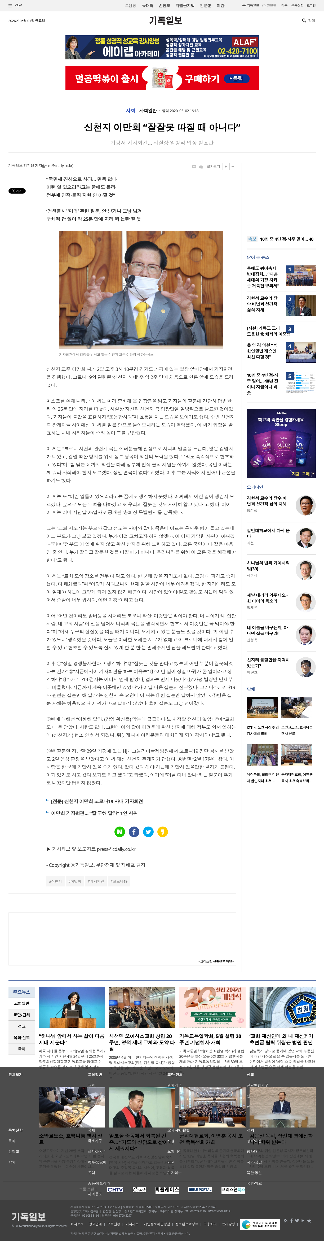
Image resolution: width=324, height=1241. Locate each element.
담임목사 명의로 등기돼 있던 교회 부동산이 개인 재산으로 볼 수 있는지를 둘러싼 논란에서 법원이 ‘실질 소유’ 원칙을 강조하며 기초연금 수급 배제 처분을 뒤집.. (282, 1058)
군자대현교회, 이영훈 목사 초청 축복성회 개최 (211, 1139)
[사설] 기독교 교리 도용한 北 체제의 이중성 (269, 331)
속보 (252, 239)
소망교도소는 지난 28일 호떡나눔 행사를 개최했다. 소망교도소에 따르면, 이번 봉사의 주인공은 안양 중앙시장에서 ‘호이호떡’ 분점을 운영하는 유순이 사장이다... (71, 1158)
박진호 (252, 672)
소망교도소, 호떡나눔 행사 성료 (70, 1139)
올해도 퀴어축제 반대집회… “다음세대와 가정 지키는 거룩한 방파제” (263, 277)
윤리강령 (228, 1224)
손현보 (164, 5)
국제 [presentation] (21, 1049)
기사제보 (132, 1224)
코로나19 (120, 881)
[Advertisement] (281, 196)
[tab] (21, 1003)
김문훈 (205, 5)
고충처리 (210, 1224)
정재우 (252, 607)
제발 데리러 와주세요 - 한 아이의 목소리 (267, 598)
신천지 (56, 881)
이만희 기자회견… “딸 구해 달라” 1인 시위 (94, 813)
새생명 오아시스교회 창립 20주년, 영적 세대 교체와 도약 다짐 (142, 1042)
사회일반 (148, 110)
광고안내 (95, 1224)
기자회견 (97, 881)
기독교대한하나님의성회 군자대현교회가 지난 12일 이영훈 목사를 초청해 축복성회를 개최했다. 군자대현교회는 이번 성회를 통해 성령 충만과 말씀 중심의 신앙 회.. (211, 1158)
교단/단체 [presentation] (21, 1014)
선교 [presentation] (21, 1026)
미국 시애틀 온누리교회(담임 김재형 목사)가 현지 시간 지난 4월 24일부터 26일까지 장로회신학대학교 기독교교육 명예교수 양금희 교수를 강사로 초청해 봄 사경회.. (72, 1058)
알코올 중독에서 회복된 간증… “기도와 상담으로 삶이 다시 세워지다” (141, 1142)
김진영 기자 (32, 165)
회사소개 (77, 1224)
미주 (284, 5)
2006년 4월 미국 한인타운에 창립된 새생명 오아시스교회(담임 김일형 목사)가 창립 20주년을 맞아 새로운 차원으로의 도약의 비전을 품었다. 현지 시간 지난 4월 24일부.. (142, 1068)
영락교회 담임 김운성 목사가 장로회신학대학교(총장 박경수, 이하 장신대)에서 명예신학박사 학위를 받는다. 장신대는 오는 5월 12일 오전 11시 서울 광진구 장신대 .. (282, 1158)
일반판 (271, 5)
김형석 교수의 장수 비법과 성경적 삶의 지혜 (262, 304)
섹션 (15, 5)
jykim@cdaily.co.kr (57, 165)
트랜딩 (130, 5)
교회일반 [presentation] (21, 1003)
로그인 (311, 5)
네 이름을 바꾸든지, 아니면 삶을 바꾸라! (267, 630)
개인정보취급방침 (157, 1224)
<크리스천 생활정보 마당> (215, 961)
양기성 (252, 510)
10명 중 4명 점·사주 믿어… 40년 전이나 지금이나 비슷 (262, 384)
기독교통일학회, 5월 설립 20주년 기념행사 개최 (210, 1039)
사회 (130, 110)
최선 (250, 542)
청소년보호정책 (186, 1224)
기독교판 (253, 5)
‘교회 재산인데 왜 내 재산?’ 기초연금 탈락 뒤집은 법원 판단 (281, 1039)
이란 (220, 5)
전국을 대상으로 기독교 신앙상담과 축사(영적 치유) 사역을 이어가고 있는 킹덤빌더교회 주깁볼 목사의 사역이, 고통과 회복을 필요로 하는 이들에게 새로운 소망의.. (142, 1165)
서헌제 (252, 575)
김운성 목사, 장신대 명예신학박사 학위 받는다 (281, 1139)
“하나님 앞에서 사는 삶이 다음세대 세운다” (71, 1039)
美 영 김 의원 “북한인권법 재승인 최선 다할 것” (262, 351)
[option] (264, 718)
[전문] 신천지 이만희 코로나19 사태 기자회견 (97, 801)
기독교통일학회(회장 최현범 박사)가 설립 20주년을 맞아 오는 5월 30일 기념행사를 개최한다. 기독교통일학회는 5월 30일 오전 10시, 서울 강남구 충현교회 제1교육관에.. (211, 1061)
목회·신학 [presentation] (22, 1037)
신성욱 (252, 640)
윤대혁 (147, 5)
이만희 (75, 881)
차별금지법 (184, 5)
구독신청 (297, 5)
